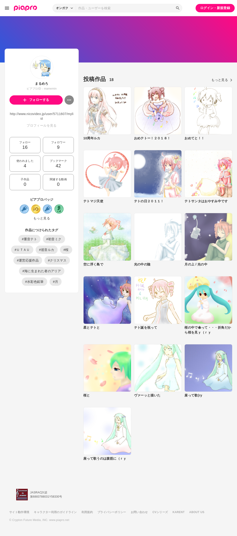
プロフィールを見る (41, 125)
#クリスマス (57, 260)
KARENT (179, 512)
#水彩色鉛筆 (34, 282)
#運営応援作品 (28, 260)
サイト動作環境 (19, 512)
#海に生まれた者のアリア (41, 271)
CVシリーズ (160, 512)
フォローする (36, 100)
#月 (55, 282)
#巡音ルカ (46, 250)
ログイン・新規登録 (215, 8)
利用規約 (87, 512)
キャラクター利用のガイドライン (55, 512)
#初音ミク (54, 239)
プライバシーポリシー (111, 512)
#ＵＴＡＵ (22, 250)
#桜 (66, 250)
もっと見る (41, 218)
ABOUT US (196, 512)
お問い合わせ (139, 512)
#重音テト (29, 239)
